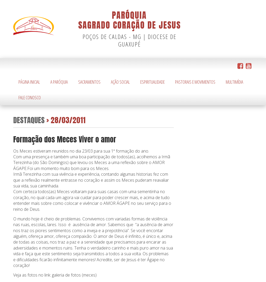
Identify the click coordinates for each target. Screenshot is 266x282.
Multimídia (234, 82)
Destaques (29, 120)
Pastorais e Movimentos (195, 82)
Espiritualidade (152, 82)
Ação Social (120, 82)
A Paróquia (59, 82)
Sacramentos (89, 82)
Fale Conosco (29, 97)
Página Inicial (29, 82)
